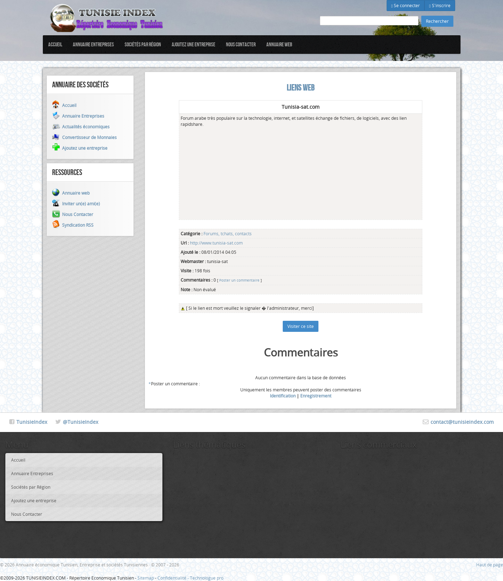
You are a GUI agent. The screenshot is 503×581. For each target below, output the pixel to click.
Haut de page (489, 564)
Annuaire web (279, 44)
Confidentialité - (173, 578)
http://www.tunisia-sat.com (216, 243)
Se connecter (405, 5)
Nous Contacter (241, 44)
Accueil (55, 44)
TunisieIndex (31, 421)
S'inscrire (439, 5)
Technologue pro (206, 578)
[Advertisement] (247, 171)
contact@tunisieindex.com (462, 421)
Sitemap (145, 578)
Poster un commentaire (239, 280)
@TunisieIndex (80, 421)
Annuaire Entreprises (93, 44)
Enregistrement (315, 396)
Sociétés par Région (143, 44)
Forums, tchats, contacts (227, 233)
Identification (283, 396)
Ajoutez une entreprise (193, 44)
